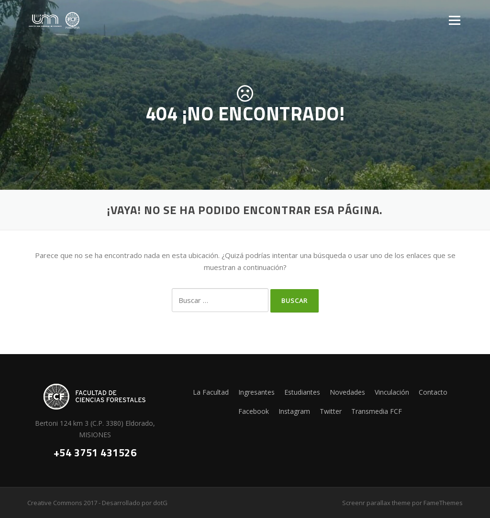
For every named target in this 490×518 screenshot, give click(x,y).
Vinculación (392, 392)
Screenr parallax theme (376, 502)
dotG (160, 502)
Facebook (253, 411)
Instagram (294, 411)
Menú (454, 20)
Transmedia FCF (376, 411)
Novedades (347, 392)
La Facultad (211, 392)
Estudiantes (302, 392)
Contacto (433, 392)
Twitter (331, 411)
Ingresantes (256, 392)
